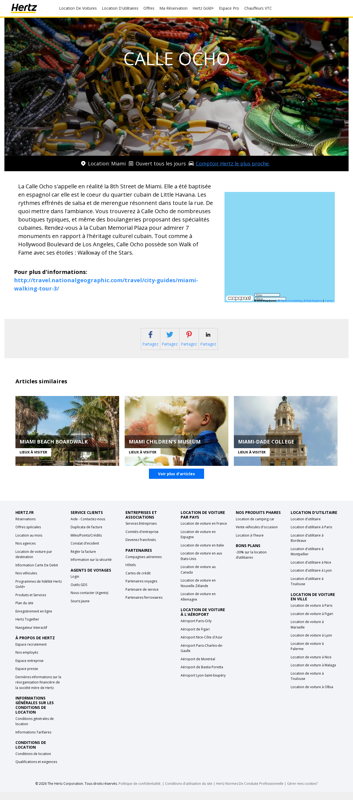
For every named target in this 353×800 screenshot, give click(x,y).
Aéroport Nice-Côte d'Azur (202, 645)
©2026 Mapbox (312, 300)
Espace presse (26, 677)
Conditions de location (33, 762)
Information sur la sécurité (91, 568)
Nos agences (25, 552)
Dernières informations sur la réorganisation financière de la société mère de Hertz (38, 691)
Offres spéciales (28, 535)
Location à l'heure (250, 543)
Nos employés (26, 661)
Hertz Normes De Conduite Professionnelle (250, 792)
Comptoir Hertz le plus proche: (233, 163)
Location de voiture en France (204, 532)
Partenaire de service (142, 597)
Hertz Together (27, 627)
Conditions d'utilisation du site (188, 792)
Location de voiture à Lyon (311, 643)
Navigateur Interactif (31, 635)
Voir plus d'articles (176, 482)
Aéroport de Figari (195, 637)
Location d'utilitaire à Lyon (311, 579)
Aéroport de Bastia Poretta (202, 675)
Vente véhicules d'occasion (257, 535)
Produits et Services (30, 603)
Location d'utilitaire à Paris (311, 535)
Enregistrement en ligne (33, 619)
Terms (329, 300)
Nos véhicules (26, 581)
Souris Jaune (80, 609)
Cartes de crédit (138, 581)
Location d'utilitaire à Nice (311, 570)
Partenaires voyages (141, 589)
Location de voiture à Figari (312, 622)
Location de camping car (255, 527)
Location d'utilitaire (306, 527)
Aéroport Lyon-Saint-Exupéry (203, 683)
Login (75, 585)
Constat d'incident (85, 552)
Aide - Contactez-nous (88, 527)
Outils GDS (79, 593)
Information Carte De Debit (36, 573)
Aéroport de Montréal (198, 667)
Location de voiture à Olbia (312, 695)
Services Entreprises (141, 532)
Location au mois (28, 543)
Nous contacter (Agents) (89, 601)
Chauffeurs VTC (258, 8)
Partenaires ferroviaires (143, 606)
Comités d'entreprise (142, 540)
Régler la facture (83, 560)
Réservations (25, 527)
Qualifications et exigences (36, 770)
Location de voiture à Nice (311, 665)
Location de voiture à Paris (311, 614)
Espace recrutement (31, 653)
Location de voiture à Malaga (313, 673)
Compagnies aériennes (143, 565)
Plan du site (24, 611)
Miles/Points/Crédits (86, 543)
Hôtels (130, 573)
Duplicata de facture (86, 535)
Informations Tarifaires (33, 740)
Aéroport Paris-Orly (196, 629)
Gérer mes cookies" (302, 792)
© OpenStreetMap (290, 300)
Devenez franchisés (140, 548)
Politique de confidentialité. (140, 792)
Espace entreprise (29, 669)
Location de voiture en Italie (202, 553)
